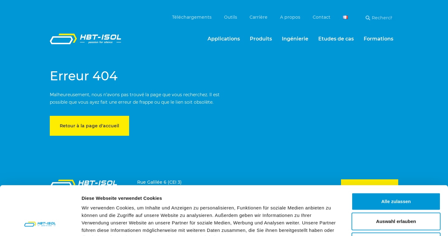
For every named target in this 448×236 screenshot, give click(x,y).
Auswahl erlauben (396, 175)
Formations (378, 39)
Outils (230, 17)
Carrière (259, 17)
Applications (224, 39)
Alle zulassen (396, 155)
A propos (290, 17)
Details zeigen (331, 223)
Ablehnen (396, 195)
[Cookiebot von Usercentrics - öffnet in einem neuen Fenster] (40, 224)
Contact (321, 17)
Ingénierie (295, 39)
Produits (261, 39)
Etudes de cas (336, 39)
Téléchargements (192, 17)
